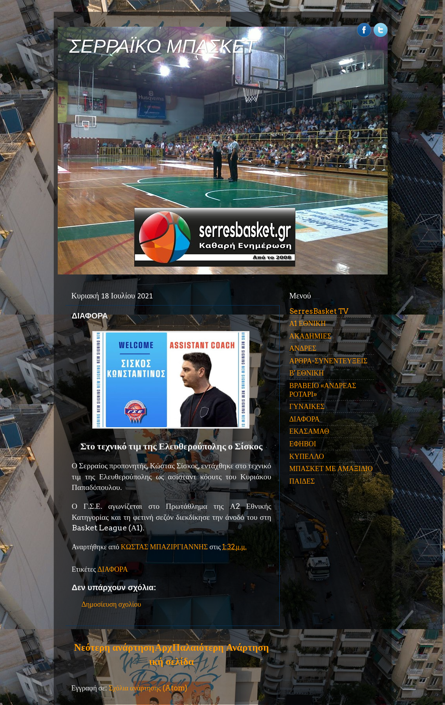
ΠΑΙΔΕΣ (302, 481)
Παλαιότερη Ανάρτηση (220, 647)
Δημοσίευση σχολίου (111, 604)
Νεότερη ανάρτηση (114, 647)
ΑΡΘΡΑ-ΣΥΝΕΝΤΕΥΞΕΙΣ (328, 361)
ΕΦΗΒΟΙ (302, 444)
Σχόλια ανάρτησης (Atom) (148, 688)
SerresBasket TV (318, 311)
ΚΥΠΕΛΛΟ (306, 456)
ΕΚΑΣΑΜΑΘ (309, 431)
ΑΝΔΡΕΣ (303, 348)
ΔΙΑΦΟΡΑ (112, 569)
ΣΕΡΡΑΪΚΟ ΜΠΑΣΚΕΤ (163, 46)
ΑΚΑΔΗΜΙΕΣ (310, 336)
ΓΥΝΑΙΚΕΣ (307, 406)
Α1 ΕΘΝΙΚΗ (307, 323)
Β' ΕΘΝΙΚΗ (306, 373)
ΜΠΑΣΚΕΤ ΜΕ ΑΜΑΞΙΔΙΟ (331, 468)
